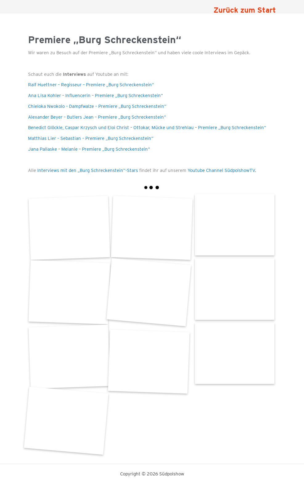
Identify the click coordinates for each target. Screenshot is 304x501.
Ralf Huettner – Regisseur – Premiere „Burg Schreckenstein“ (91, 85)
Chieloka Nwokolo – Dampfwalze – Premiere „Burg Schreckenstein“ (97, 106)
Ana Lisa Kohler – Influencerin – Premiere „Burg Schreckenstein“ (95, 95)
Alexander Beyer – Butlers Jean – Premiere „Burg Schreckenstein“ (97, 117)
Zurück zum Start (244, 10)
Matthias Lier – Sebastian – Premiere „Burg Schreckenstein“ (90, 138)
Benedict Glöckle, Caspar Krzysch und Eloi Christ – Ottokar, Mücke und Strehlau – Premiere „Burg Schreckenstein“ (147, 127)
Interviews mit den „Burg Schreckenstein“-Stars (87, 170)
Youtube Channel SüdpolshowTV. (221, 170)
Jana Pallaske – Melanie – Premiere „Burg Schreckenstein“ (89, 149)
